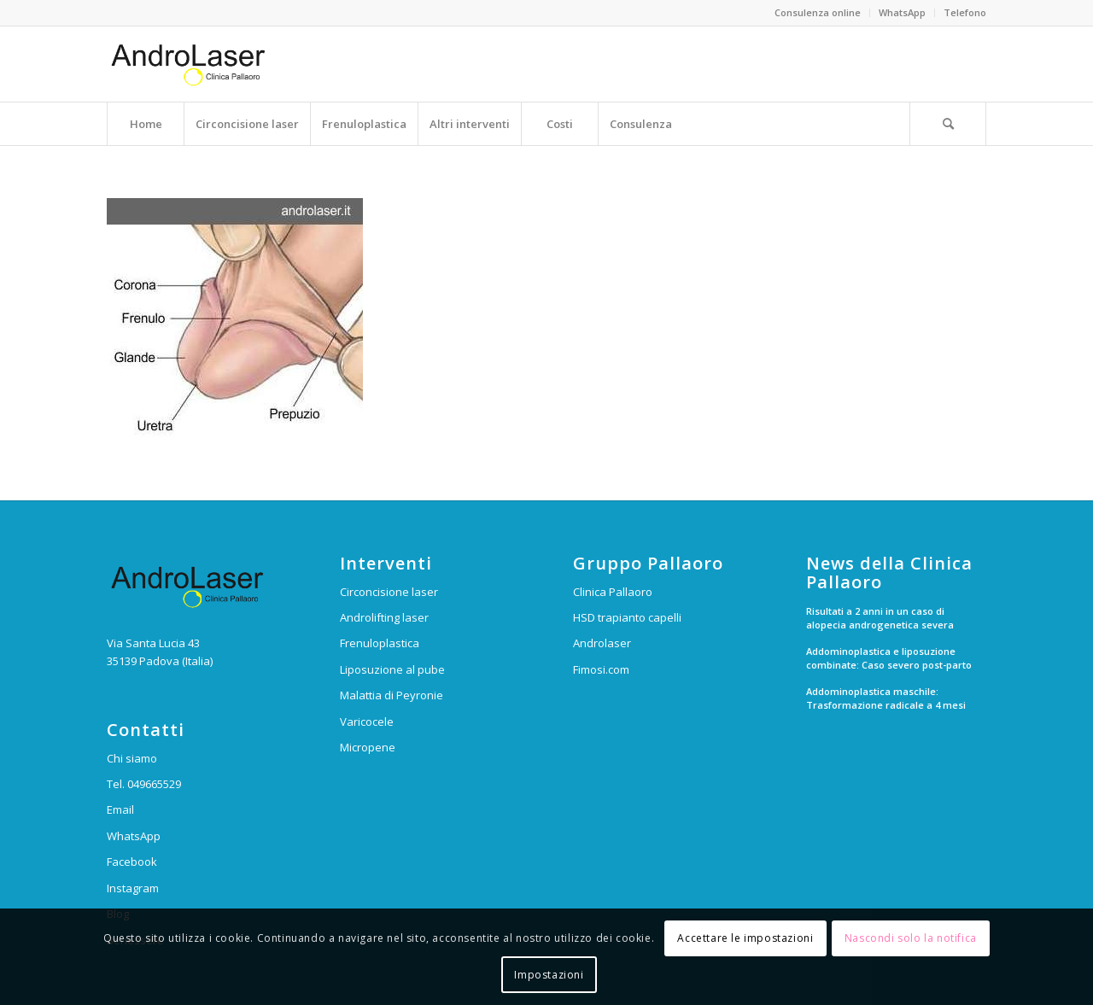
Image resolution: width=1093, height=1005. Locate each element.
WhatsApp (902, 12)
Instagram (133, 888)
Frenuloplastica (379, 643)
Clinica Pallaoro (612, 591)
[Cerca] (947, 123)
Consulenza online (817, 12)
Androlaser (602, 643)
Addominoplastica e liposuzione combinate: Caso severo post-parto (889, 658)
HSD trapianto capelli (627, 617)
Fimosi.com (601, 669)
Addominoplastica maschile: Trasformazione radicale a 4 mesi (886, 698)
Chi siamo (132, 758)
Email (120, 809)
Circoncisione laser (389, 591)
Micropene (367, 747)
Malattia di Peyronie (391, 695)
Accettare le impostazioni (745, 938)
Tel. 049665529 (144, 784)
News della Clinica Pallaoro (889, 573)
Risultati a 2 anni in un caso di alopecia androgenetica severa (880, 618)
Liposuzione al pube (392, 669)
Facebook (132, 861)
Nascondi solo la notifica (911, 938)
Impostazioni (548, 974)
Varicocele (367, 721)
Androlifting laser (384, 617)
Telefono (965, 12)
